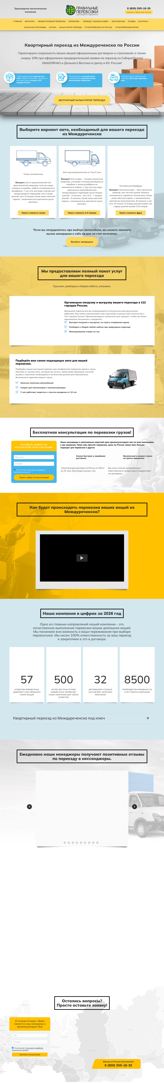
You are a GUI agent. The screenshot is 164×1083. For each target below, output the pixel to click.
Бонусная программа (35, 27)
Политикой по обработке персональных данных (31, 473)
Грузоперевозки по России (98, 27)
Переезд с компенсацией (95, 21)
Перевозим (73, 21)
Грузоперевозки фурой (126, 27)
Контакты (143, 21)
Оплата (52, 27)
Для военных (118, 21)
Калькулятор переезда (70, 27)
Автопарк (29, 21)
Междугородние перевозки (52, 21)
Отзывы (131, 21)
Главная (17, 21)
